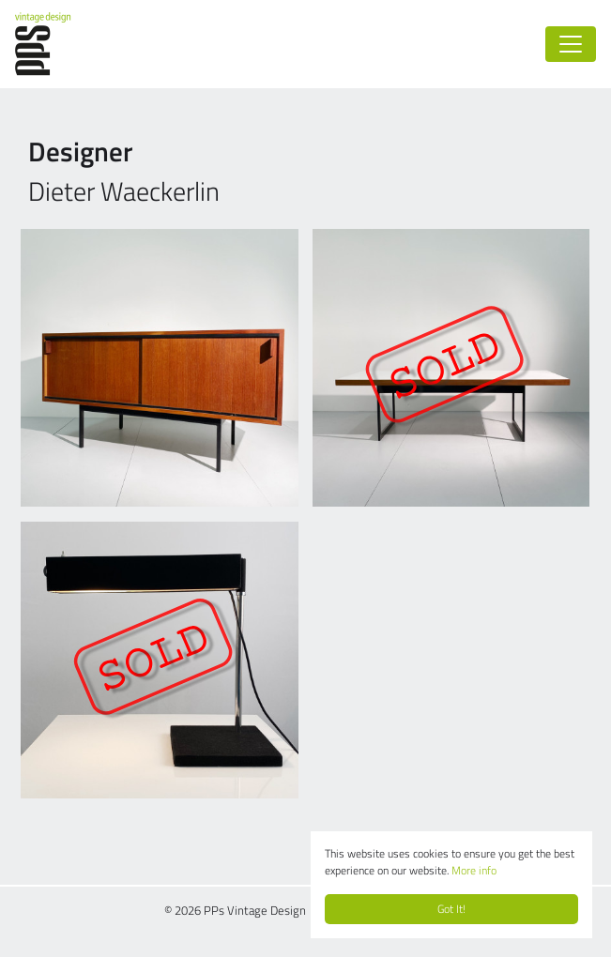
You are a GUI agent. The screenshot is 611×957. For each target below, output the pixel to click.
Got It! (451, 909)
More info (473, 870)
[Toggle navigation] (570, 44)
